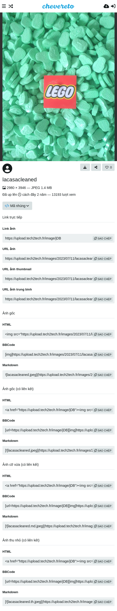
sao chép (102, 238)
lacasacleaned (19, 179)
